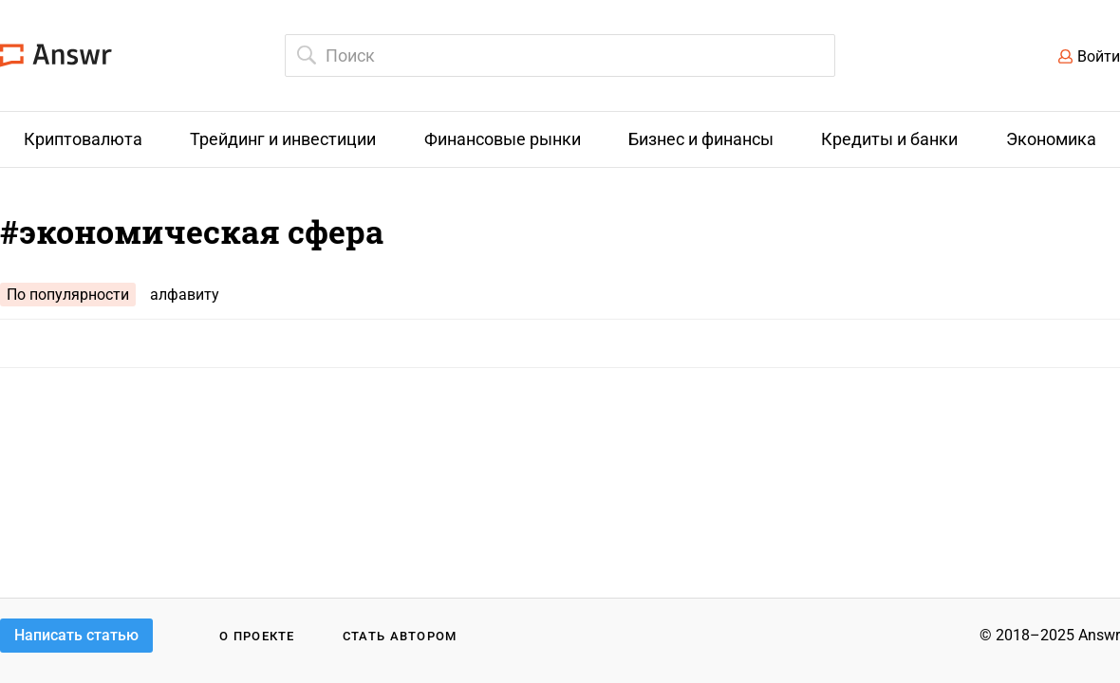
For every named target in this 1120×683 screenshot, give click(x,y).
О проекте (257, 636)
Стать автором (400, 636)
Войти (1098, 56)
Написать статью (76, 635)
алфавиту (184, 295)
